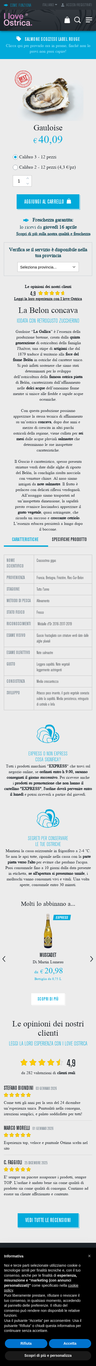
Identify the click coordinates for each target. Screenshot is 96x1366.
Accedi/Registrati (76, 5)
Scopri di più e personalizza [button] (47, 1355)
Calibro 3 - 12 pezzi (37, 156)
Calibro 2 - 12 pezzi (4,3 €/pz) (47, 166)
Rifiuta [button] (26, 1343)
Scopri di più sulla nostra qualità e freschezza (53, 233)
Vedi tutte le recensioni (48, 1221)
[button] (89, 1256)
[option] (48, 632)
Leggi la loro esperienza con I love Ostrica (48, 298)
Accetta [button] (70, 1343)
